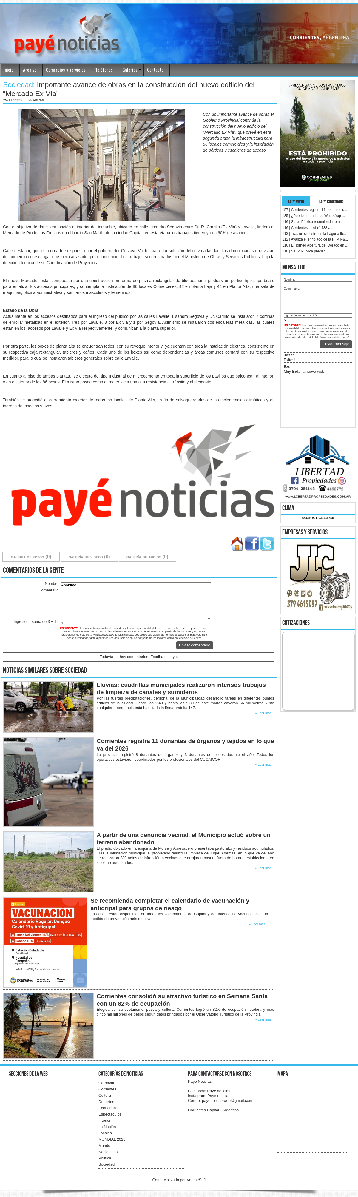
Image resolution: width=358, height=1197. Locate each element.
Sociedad (106, 1164)
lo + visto (296, 201)
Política (104, 1158)
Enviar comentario (194, 645)
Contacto (155, 69)
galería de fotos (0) (31, 556)
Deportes (106, 1101)
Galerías (130, 69)
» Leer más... (264, 713)
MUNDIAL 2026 (112, 1139)
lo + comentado (331, 201)
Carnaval (106, 1083)
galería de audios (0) (147, 556)
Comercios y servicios (66, 69)
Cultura (104, 1095)
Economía (107, 1108)
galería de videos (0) (89, 556)
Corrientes (107, 1089)
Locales (105, 1133)
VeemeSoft (196, 1180)
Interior (104, 1120)
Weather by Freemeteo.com (318, 517)
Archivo (29, 69)
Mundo (104, 1145)
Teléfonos (104, 69)
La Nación (107, 1126)
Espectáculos (109, 1114)
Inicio (8, 69)
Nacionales (108, 1152)
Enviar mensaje (335, 344)
